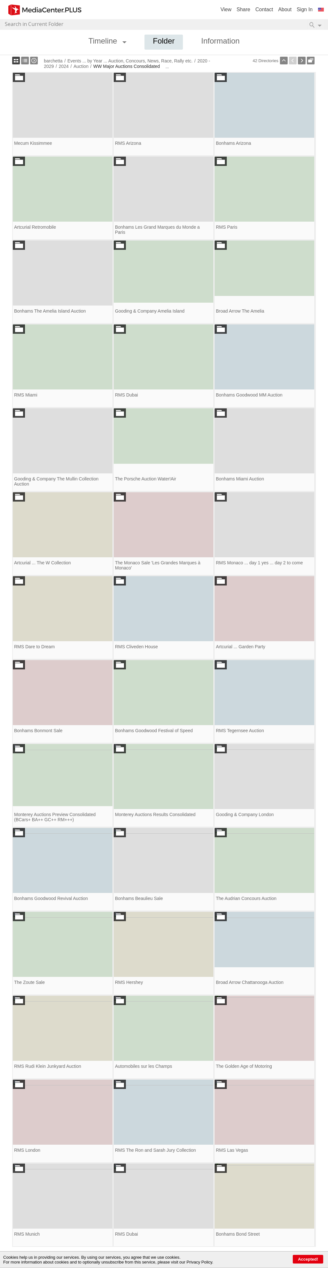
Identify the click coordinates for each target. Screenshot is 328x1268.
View (225, 9)
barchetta (53, 60)
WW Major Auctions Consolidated (126, 66)
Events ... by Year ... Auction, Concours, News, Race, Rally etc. (130, 60)
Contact (264, 9)
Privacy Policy (199, 1262)
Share (243, 9)
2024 (64, 66)
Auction (80, 66)
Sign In (305, 9)
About (284, 9)
